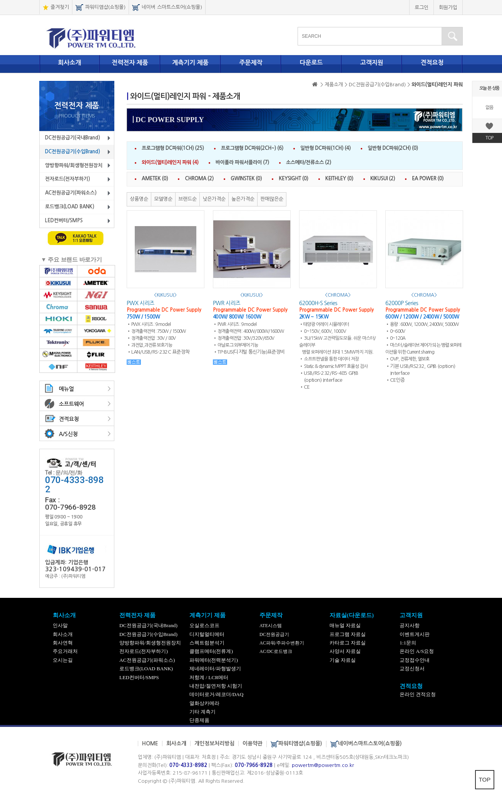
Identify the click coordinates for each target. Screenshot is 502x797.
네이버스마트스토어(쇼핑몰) (366, 744)
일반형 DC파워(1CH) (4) (325, 148)
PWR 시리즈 (226, 303)
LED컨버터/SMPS (64, 220)
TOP (485, 779)
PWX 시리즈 (140, 303)
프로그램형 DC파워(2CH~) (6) (252, 148)
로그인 (421, 7)
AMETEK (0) (155, 178)
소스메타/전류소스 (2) (308, 162)
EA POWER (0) (427, 178)
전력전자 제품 (130, 62)
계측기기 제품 (190, 62)
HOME (150, 743)
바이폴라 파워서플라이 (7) (242, 162)
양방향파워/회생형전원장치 (73, 165)
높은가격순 (242, 198)
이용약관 (253, 743)
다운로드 (311, 62)
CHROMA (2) (199, 178)
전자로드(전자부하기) (67, 178)
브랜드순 (187, 198)
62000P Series (401, 303)
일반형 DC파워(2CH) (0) (393, 148)
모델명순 (163, 198)
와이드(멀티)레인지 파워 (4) (170, 162)
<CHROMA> (338, 295)
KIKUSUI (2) (382, 178)
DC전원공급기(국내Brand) (72, 137)
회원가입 (448, 7)
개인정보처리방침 (214, 743)
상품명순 (139, 198)
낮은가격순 (214, 198)
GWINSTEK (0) (246, 178)
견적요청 (431, 62)
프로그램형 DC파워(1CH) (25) (173, 148)
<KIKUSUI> (165, 295)
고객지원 (371, 62)
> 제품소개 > (334, 84)
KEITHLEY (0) (339, 178)
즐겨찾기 (56, 7)
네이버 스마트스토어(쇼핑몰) (167, 7)
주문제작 (250, 62)
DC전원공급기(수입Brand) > (380, 84)
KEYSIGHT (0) (293, 178)
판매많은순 (271, 198)
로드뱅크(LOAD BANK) (69, 206)
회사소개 (69, 62)
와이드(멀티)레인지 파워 (437, 84)
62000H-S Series (318, 303)
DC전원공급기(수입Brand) (72, 151)
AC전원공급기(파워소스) (71, 192)
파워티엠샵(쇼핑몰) (100, 7)
